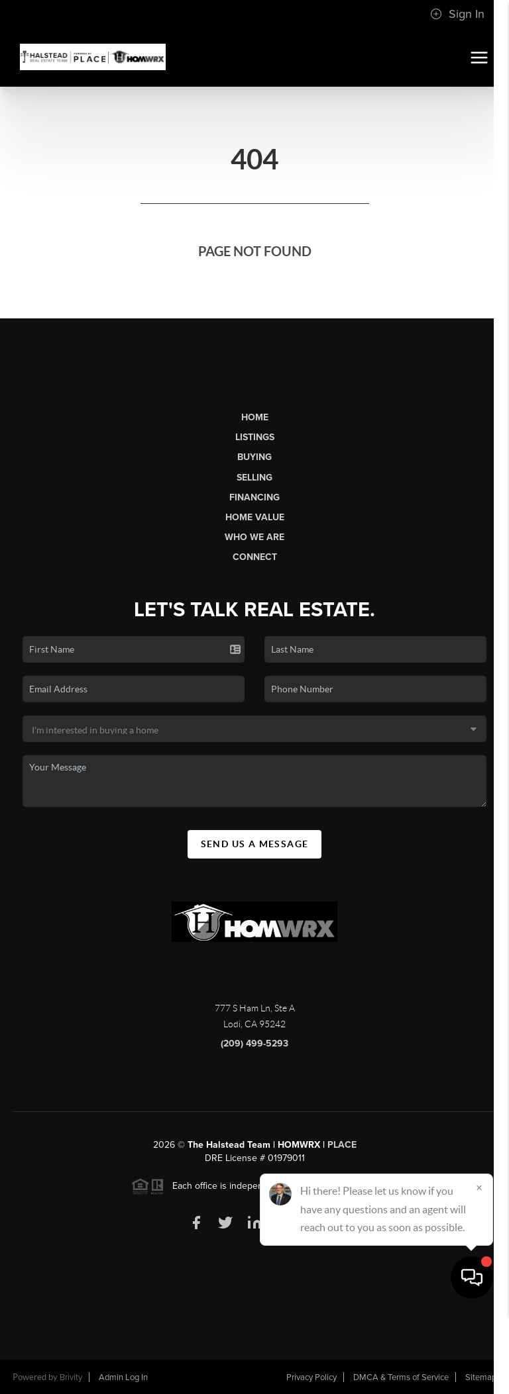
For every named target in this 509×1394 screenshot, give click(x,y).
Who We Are (254, 537)
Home (254, 417)
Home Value (254, 517)
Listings (254, 437)
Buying (254, 457)
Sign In (457, 14)
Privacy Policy (311, 1377)
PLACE (342, 1144)
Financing (254, 497)
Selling (254, 477)
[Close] (479, 1267)
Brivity (71, 1377)
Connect (255, 557)
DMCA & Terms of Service (401, 1377)
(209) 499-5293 (254, 1043)
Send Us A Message (255, 844)
